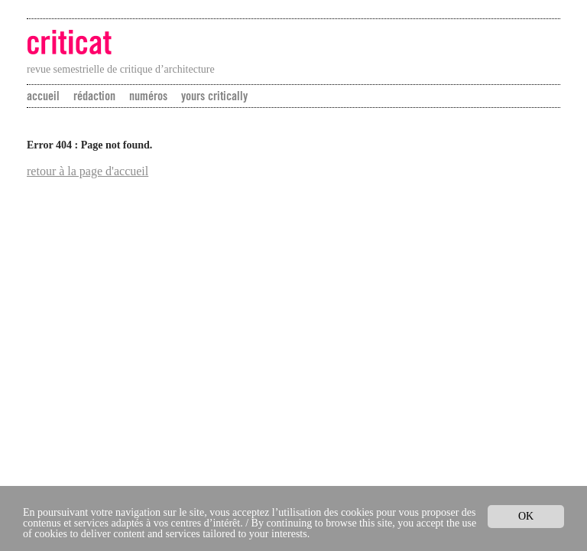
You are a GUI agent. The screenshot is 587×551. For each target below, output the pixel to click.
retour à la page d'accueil (87, 171)
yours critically (214, 95)
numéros (148, 95)
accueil (43, 95)
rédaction (94, 95)
